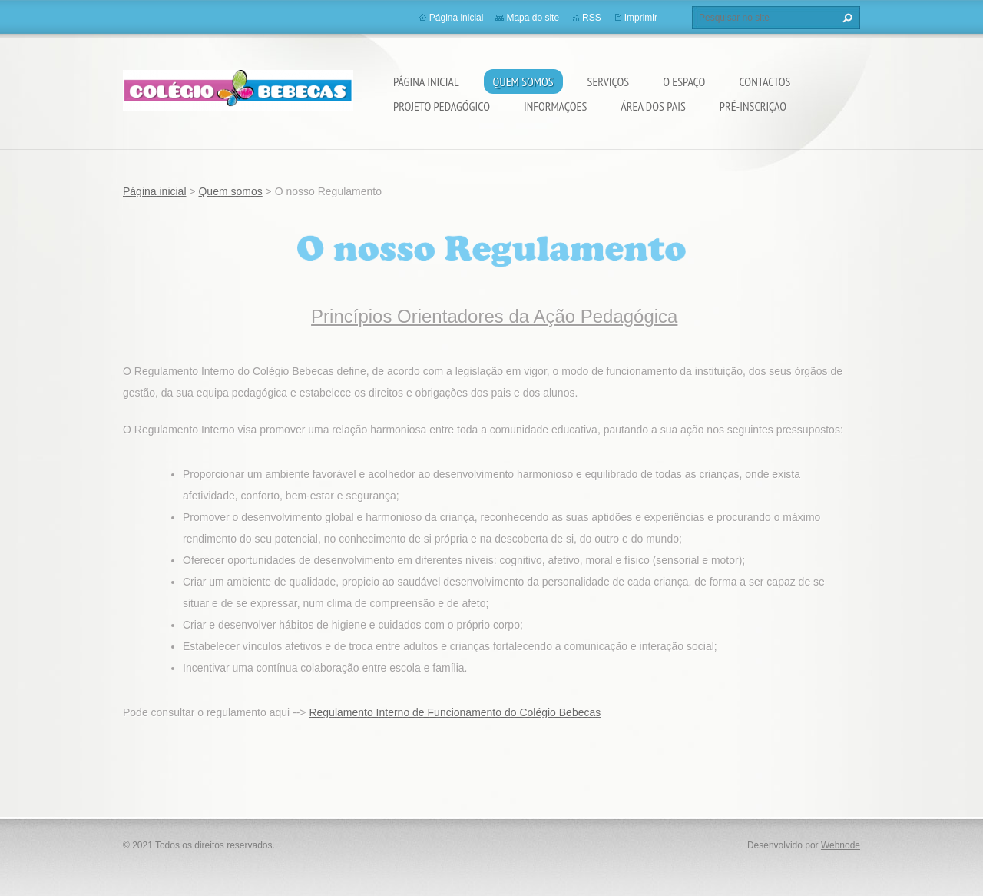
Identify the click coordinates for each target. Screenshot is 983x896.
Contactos (764, 81)
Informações (555, 106)
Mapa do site (532, 17)
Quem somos (523, 81)
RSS (591, 17)
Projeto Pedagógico (441, 106)
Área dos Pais (653, 106)
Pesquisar (845, 17)
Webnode (840, 845)
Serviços (608, 81)
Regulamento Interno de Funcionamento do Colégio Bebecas (455, 712)
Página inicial (426, 81)
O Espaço (684, 81)
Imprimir (640, 17)
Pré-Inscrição (753, 106)
